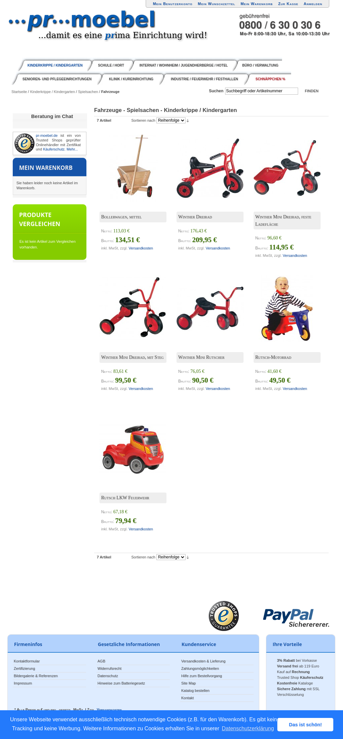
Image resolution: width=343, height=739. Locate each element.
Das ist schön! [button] (305, 724)
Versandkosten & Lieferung (203, 661)
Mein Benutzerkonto (172, 4)
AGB (101, 661)
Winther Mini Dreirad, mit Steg (132, 357)
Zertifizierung (24, 668)
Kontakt (187, 698)
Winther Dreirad (195, 216)
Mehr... (72, 149)
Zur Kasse (288, 4)
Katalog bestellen (195, 691)
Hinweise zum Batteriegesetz (121, 683)
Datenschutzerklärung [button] (248, 728)
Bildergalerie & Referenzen (36, 676)
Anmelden (313, 4)
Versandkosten (141, 248)
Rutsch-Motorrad (273, 357)
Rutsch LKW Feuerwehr (125, 497)
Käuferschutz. (54, 149)
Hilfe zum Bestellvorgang (201, 676)
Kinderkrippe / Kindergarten (52, 92)
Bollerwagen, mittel (121, 216)
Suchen (216, 91)
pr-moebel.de (47, 135)
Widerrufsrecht (109, 668)
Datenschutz (107, 676)
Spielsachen (88, 92)
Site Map (188, 683)
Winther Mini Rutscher (201, 357)
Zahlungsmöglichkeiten (200, 668)
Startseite (19, 92)
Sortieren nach (143, 120)
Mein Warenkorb (257, 4)
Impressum (23, 683)
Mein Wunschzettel (216, 4)
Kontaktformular (27, 661)
